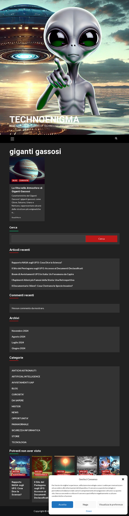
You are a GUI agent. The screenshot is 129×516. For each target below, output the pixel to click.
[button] (123, 479)
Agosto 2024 (18, 336)
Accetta (62, 504)
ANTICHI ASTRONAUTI (24, 370)
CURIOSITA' (23, 181)
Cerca (13, 227)
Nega (85, 504)
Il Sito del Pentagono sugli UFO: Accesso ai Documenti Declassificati (47, 268)
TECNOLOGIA (19, 442)
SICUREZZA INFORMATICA (26, 430)
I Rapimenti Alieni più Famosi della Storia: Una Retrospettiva (43, 280)
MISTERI (16, 406)
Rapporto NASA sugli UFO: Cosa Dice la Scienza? (37, 262)
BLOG (15, 181)
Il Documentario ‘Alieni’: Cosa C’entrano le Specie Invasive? (42, 285)
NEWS (15, 412)
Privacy (89, 511)
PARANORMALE (20, 424)
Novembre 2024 (20, 330)
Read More (16, 217)
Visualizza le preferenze (111, 504)
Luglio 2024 (18, 342)
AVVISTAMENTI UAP (23, 382)
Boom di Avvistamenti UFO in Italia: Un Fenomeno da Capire (43, 274)
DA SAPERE (18, 400)
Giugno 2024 (18, 348)
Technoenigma (44, 119)
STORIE (15, 436)
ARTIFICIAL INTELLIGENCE (26, 376)
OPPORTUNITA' (20, 418)
